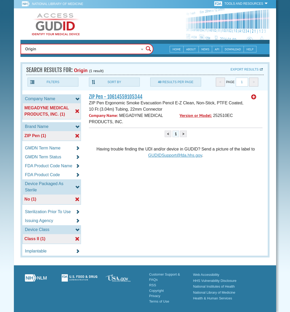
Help (250, 49)
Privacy (154, 296)
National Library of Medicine (57, 4)
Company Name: (103, 115)
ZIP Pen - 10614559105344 (115, 97)
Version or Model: (196, 115)
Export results (244, 69)
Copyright (156, 291)
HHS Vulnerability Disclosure (215, 281)
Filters (53, 82)
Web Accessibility (206, 275)
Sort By (114, 82)
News (205, 49)
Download (233, 49)
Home (177, 49)
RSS (152, 285)
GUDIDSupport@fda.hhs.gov (175, 155)
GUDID (56, 24)
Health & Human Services (212, 298)
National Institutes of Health (214, 286)
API (217, 49)
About (191, 49)
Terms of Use (159, 301)
